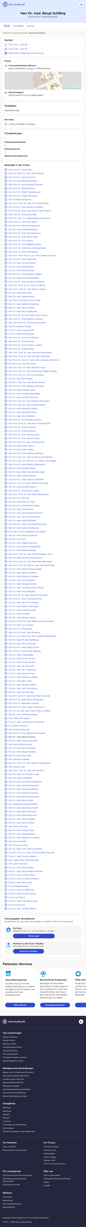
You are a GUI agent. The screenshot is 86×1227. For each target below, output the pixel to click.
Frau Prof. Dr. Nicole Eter (20, 169)
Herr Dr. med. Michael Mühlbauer (24, 640)
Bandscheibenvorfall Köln (13, 1082)
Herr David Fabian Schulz (20, 744)
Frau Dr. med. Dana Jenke (20, 882)
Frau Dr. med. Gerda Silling (21, 270)
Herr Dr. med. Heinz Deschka (22, 591)
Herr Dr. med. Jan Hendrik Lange (24, 774)
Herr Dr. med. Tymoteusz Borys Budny (26, 587)
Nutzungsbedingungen (12, 1204)
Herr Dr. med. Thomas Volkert (22, 684)
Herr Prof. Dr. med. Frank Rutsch (24, 337)
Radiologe (7, 1108)
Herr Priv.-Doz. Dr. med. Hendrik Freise (27, 367)
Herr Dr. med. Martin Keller (21, 800)
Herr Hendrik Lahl (17, 767)
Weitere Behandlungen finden (15, 1096)
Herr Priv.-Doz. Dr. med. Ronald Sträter (27, 442)
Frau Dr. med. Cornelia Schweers (24, 878)
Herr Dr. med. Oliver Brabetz (22, 819)
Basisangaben (49, 1153)
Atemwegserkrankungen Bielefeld (16, 1089)
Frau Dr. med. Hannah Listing (22, 893)
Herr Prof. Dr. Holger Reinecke (23, 196)
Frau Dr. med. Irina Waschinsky (23, 901)
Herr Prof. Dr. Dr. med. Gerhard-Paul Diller (28, 595)
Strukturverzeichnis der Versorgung (17, 1175)
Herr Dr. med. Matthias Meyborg (24, 304)
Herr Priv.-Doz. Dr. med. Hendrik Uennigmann (30, 763)
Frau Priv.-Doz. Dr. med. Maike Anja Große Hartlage (33, 371)
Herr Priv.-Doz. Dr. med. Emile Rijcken (26, 375)
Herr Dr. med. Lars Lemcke (21, 625)
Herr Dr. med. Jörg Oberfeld (22, 416)
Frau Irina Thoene (17, 897)
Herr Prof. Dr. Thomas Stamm (22, 427)
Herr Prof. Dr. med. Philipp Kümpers (25, 419)
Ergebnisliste (17, 33)
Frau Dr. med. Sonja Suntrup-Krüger (25, 569)
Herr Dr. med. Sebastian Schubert (24, 837)
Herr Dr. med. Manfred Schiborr (23, 181)
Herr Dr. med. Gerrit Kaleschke (23, 311)
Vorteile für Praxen (51, 1147)
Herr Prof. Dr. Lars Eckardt (21, 240)
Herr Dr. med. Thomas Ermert (22, 363)
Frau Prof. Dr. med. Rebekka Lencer (25, 244)
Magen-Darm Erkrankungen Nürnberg (18, 1072)
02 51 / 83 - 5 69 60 (18, 49)
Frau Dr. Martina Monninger (21, 334)
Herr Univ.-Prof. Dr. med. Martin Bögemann (29, 494)
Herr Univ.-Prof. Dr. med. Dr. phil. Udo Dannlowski (32, 565)
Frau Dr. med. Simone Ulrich (22, 673)
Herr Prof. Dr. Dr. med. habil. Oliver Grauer (28, 315)
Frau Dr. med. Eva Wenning (21, 890)
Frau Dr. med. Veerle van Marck (23, 677)
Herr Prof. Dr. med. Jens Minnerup (24, 632)
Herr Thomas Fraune (18, 845)
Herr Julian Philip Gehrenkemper (24, 860)
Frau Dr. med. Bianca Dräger (22, 502)
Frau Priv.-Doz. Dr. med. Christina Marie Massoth (31, 852)
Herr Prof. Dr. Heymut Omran (22, 177)
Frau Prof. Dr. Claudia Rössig (22, 431)
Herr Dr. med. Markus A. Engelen (24, 576)
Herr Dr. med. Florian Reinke (22, 658)
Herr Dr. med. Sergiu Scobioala (23, 535)
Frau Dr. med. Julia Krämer (21, 509)
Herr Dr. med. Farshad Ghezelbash (25, 393)
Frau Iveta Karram (17, 905)
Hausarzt (6, 1118)
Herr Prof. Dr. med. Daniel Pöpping (25, 651)
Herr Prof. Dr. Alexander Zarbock (24, 703)
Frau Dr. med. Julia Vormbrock (23, 688)
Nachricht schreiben (28, 951)
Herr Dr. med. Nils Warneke (21, 692)
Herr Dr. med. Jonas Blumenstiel (23, 785)
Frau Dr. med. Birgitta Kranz (21, 330)
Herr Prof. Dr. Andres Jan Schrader (25, 300)
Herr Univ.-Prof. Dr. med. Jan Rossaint (26, 770)
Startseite (7, 33)
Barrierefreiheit (9, 1207)
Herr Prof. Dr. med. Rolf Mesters (23, 252)
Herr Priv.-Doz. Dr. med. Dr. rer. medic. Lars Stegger (33, 461)
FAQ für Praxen (50, 1150)
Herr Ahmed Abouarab (19, 729)
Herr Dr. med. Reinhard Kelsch (22, 487)
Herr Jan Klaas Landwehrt (20, 778)
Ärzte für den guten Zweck (55, 1164)
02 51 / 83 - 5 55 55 (18, 44)
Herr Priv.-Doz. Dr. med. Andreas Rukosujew (29, 401)
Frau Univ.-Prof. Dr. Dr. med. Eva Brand (27, 285)
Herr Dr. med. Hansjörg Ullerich (23, 408)
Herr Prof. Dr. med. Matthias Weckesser (27, 464)
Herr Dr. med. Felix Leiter (20, 755)
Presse (46, 1182)
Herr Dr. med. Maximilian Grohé (23, 808)
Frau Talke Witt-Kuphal (19, 718)
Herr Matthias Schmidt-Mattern (23, 804)
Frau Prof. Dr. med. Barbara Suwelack (26, 207)
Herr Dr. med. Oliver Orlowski (22, 643)
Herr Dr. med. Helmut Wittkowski (24, 528)
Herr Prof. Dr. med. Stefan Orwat (24, 647)
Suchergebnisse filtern (55, 1005)
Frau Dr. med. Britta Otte (20, 293)
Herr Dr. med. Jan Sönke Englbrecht (25, 781)
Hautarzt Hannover (10, 1051)
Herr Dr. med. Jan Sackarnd (21, 666)
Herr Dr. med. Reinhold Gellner (23, 412)
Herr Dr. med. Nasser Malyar (22, 308)
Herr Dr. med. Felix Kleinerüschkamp (25, 558)
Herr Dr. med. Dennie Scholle (22, 748)
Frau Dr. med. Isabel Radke (21, 655)
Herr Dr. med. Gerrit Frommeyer (24, 602)
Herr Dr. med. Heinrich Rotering (23, 397)
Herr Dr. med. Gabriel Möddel (22, 520)
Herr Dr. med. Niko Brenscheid (23, 815)
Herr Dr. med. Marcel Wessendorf (24, 796)
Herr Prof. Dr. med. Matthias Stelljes (25, 274)
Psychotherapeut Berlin (12, 1047)
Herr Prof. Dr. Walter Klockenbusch (25, 192)
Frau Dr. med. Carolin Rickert (22, 662)
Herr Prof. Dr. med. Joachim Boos (24, 438)
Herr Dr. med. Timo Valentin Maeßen (25, 849)
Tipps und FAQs (9, 1147)
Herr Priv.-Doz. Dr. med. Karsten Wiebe (27, 405)
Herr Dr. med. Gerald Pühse (21, 296)
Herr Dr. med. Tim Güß (19, 613)
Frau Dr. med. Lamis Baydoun (22, 580)
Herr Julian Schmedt (18, 864)
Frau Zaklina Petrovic (18, 725)
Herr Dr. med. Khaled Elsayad (22, 550)
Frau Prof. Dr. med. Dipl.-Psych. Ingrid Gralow (30, 210)
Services (30, 26)
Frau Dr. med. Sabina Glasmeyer (24, 606)
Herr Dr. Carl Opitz (17, 539)
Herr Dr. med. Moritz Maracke (22, 811)
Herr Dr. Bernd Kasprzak (20, 199)
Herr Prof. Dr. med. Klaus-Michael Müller (27, 248)
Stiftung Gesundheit (52, 1175)
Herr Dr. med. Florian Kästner (22, 475)
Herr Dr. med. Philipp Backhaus (23, 714)
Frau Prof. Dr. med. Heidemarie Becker (27, 281)
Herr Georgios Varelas (19, 759)
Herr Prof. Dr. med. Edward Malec (24, 505)
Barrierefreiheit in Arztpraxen (15, 1150)
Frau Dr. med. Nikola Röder (21, 867)
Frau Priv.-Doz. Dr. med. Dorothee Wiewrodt (29, 696)
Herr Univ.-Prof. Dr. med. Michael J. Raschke (29, 356)
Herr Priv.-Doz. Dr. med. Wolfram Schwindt (28, 483)
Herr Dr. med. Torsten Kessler (22, 263)
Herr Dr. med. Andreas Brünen (23, 584)
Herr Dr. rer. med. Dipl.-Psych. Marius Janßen (30, 711)
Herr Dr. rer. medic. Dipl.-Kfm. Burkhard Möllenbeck (32, 636)
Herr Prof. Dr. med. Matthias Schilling (26, 319)
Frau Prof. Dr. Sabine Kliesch (22, 188)
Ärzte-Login (34, 936)
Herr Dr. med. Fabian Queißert (23, 572)
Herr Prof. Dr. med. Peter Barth (23, 222)
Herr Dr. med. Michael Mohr (21, 267)
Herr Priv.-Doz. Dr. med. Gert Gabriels (26, 173)
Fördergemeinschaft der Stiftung (57, 1179)
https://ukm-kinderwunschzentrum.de (26, 53)
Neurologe (7, 1111)
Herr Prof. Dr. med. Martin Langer (24, 490)
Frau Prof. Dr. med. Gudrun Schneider (26, 479)
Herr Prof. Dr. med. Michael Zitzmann (26, 184)
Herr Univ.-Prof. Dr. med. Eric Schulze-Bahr (29, 203)
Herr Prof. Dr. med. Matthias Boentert (26, 453)
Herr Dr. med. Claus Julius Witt (23, 740)
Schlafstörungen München (13, 1079)
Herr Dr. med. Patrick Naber (21, 823)
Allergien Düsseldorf (11, 1086)
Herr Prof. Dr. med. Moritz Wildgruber (26, 699)
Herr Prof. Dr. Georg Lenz (20, 629)
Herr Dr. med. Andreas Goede (22, 610)
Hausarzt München (10, 1037)
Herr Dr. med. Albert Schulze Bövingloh (27, 472)
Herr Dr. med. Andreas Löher (22, 390)
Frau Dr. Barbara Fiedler (20, 326)
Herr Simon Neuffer (18, 841)
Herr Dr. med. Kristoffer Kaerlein (23, 793)
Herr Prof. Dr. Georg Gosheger (23, 214)
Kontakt (47, 1185)
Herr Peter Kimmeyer (18, 826)
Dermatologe (8, 1128)
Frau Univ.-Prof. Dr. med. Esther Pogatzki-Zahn (30, 554)
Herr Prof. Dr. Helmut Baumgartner (25, 225)
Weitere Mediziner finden (13, 1061)
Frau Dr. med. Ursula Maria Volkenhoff (26, 722)
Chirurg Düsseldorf (10, 1054)
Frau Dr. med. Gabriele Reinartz (23, 229)
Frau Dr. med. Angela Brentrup (23, 543)
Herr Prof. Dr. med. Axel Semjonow (25, 233)
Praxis (7, 26)
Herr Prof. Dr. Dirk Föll (19, 498)
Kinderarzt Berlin (9, 1044)
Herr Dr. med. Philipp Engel (21, 830)
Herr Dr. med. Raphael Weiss (22, 834)
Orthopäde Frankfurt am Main (15, 1057)
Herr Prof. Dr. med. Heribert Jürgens (25, 345)
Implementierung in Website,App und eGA (15, 1180)
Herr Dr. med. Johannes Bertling (23, 789)
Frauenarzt (7, 1121)
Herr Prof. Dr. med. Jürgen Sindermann (27, 707)
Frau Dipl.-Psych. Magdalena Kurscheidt (27, 531)
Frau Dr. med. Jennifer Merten (22, 908)
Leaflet (66, 88)
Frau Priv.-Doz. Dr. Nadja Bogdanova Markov (30, 218)
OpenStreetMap (76, 88)
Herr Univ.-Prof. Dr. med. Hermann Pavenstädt (30, 352)
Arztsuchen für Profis (11, 1185)
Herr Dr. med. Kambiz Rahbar (22, 468)
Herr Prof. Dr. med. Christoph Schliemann (28, 524)
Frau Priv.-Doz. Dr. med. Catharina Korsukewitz (30, 457)
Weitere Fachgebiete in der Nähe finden (19, 1131)
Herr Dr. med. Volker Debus (21, 446)
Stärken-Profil (49, 1160)
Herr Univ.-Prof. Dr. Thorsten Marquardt (27, 322)
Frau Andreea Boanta (18, 886)
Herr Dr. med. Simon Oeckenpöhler (25, 546)
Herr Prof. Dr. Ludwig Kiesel (21, 349)
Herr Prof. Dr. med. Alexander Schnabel (27, 733)
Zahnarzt (6, 1114)
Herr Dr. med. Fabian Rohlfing (22, 752)
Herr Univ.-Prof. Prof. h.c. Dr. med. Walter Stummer (32, 255)
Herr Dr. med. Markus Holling (22, 617)
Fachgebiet (18, 26)
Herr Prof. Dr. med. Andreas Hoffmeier (26, 386)
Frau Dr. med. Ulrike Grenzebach (24, 278)
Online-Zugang (50, 1157)
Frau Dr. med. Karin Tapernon (22, 670)
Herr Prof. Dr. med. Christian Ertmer (25, 599)
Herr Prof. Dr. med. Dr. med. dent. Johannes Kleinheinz (34, 360)
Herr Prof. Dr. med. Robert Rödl (23, 237)
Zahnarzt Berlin (9, 1040)
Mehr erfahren (20, 1005)
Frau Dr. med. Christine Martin (23, 856)
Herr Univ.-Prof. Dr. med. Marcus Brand (27, 289)
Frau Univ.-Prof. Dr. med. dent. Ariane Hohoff (29, 423)
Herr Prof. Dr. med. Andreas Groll (24, 434)
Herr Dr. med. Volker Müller (21, 449)
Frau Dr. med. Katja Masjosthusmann (26, 513)
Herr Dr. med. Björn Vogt (20, 681)
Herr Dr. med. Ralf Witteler (21, 378)
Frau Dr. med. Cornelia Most (22, 875)
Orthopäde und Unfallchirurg (14, 1125)
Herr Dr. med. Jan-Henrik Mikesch (24, 517)
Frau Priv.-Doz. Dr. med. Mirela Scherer (27, 382)
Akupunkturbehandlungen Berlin (16, 1076)
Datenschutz (8, 1200)
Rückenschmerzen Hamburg (14, 1093)
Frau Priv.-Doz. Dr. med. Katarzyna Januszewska (31, 621)
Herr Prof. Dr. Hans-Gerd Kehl (22, 259)
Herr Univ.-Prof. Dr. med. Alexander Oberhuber (30, 561)
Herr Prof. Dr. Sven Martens (21, 341)
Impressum (7, 1197)
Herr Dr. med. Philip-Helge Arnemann (26, 871)
